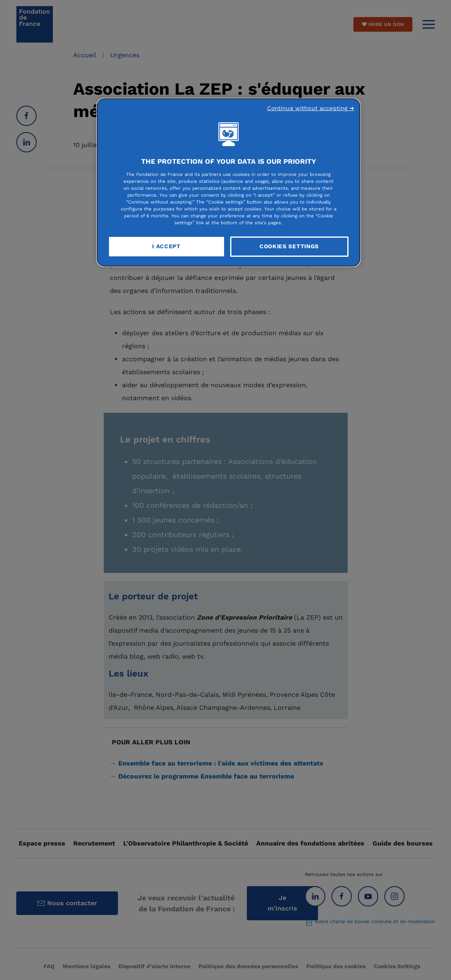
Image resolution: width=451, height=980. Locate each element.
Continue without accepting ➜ (311, 108)
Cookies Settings (289, 246)
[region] (228, 182)
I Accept (166, 246)
